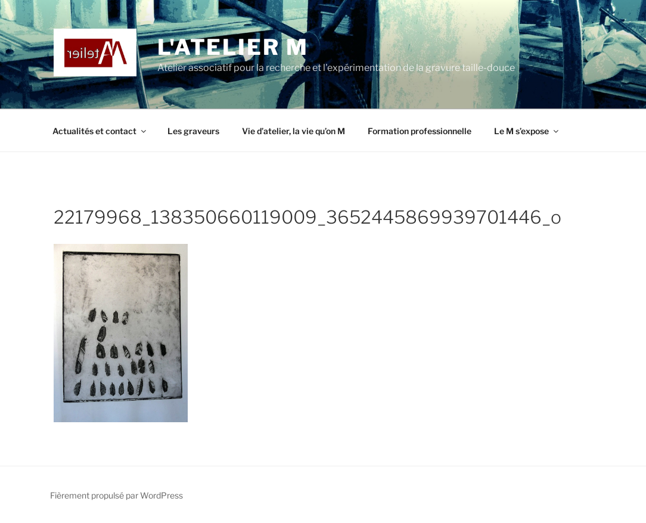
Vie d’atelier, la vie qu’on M (293, 131)
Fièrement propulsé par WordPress (116, 495)
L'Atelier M (233, 47)
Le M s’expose (527, 131)
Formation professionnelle (419, 131)
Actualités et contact (100, 131)
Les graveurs (193, 131)
